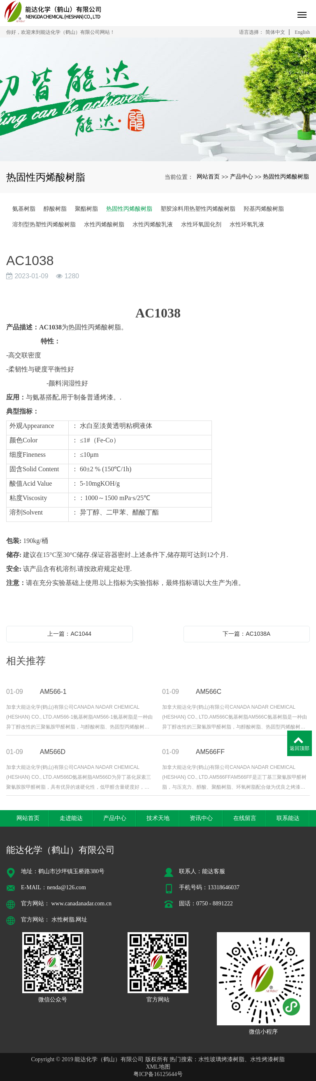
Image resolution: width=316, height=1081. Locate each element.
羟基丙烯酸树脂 (264, 208)
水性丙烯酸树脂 (104, 224)
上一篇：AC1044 (69, 633)
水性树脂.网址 (69, 919)
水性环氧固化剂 (201, 224)
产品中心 (241, 176)
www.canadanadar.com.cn (81, 903)
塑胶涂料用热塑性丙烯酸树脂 (197, 208)
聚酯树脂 (86, 208)
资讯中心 (201, 818)
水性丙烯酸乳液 (152, 224)
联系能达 (288, 818)
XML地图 (158, 1067)
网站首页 (208, 176)
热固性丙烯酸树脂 (286, 176)
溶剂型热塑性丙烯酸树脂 (44, 224)
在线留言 (244, 818)
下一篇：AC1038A (246, 633)
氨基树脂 (23, 208)
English (302, 32)
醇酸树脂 (55, 208)
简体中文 (275, 32)
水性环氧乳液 (247, 224)
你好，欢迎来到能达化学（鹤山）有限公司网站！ (60, 32)
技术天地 (158, 818)
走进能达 (71, 818)
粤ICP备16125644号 (158, 1074)
